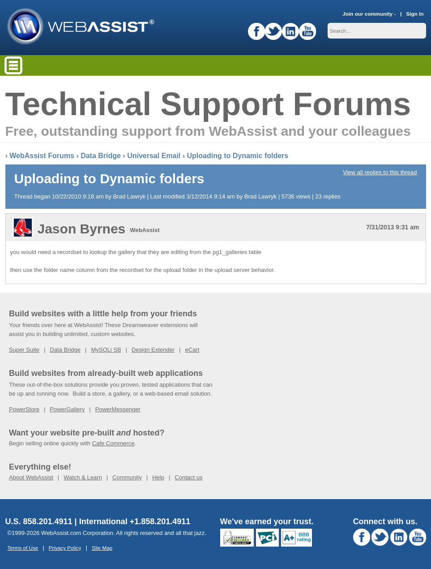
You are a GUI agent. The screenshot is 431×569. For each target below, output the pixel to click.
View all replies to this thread (380, 172)
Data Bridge (101, 155)
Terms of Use (23, 548)
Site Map (102, 548)
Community (127, 477)
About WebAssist (31, 477)
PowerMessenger (118, 409)
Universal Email (153, 155)
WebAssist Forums (41, 155)
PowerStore (24, 409)
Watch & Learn (83, 477)
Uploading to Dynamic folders (238, 155)
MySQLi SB (106, 349)
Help (158, 477)
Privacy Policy (65, 548)
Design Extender (153, 349)
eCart (192, 349)
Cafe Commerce (113, 443)
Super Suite (24, 349)
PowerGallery (67, 409)
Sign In (415, 14)
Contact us (188, 477)
